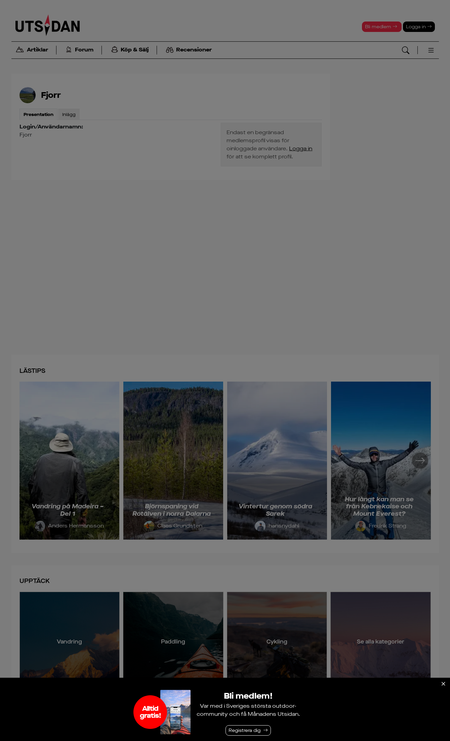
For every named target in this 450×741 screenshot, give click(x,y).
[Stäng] (443, 684)
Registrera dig (244, 730)
